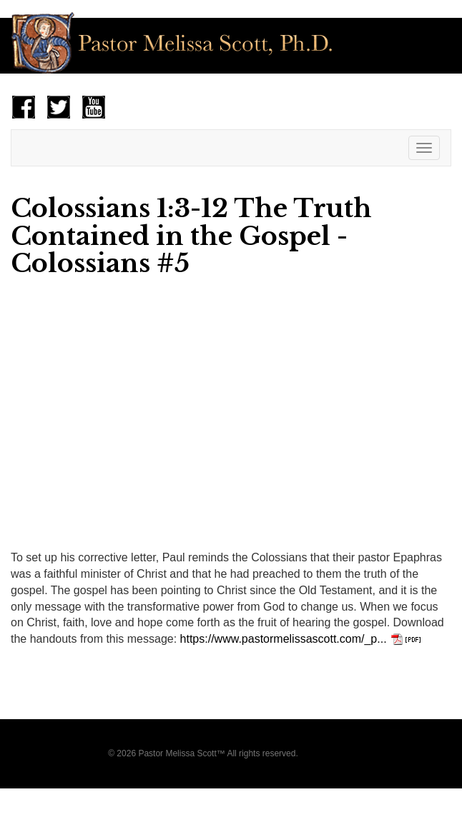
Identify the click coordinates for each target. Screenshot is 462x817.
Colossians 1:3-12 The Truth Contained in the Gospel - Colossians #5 (191, 236)
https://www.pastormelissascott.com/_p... (283, 639)
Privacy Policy (327, 753)
